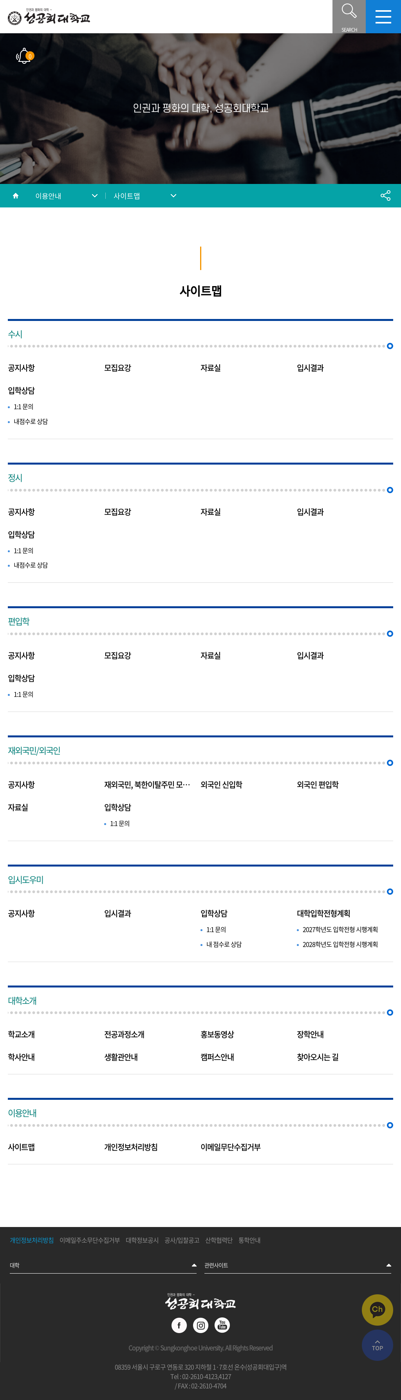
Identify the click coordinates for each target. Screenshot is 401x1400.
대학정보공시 (142, 1240)
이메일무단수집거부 (230, 1147)
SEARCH (349, 16)
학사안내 (21, 1057)
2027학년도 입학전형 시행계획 (340, 929)
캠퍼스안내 (217, 1057)
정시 (15, 477)
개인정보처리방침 (130, 1147)
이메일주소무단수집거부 (90, 1240)
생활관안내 (120, 1057)
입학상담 (21, 390)
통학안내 (249, 1240)
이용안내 (48, 196)
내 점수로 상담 (224, 944)
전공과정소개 (124, 1034)
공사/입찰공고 (181, 1240)
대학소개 (22, 1000)
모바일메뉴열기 (383, 16)
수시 (15, 333)
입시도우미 (25, 879)
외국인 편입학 (317, 784)
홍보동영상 (217, 1034)
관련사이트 (216, 1265)
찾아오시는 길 (317, 1057)
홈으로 (15, 195)
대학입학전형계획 (323, 913)
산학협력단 (219, 1240)
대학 (14, 1265)
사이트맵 (127, 196)
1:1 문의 (23, 406)
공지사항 (21, 367)
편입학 (18, 620)
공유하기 (385, 195)
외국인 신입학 (221, 784)
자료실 (210, 367)
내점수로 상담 (31, 421)
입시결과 (310, 367)
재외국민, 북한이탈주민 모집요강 (150, 784)
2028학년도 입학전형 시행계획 (340, 944)
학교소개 (21, 1034)
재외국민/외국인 (34, 750)
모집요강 (117, 367)
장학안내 (310, 1034)
